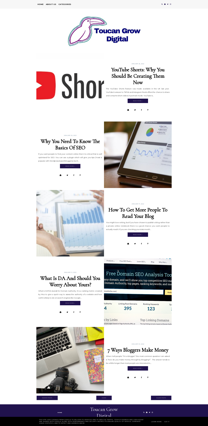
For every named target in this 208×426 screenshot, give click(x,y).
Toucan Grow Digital (104, 412)
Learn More (156, 422)
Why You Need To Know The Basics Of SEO (70, 144)
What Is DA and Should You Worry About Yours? (70, 281)
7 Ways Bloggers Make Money (137, 350)
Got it (166, 422)
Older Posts (161, 398)
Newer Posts (47, 398)
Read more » (138, 101)
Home (41, 4)
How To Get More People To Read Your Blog (137, 213)
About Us (51, 4)
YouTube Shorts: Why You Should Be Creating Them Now (137, 76)
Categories (65, 4)
